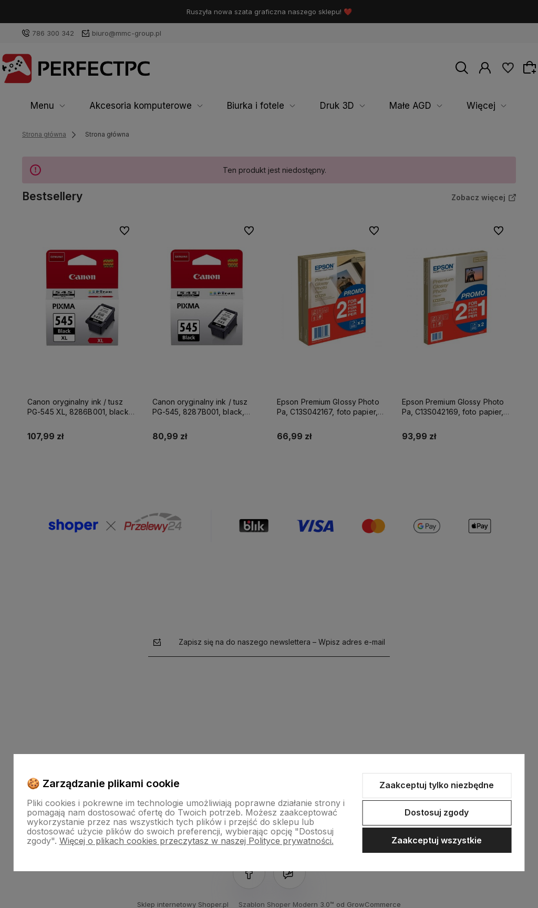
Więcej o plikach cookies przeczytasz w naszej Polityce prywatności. (196, 840)
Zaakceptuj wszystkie (436, 840)
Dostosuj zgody (437, 812)
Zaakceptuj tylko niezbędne (436, 785)
